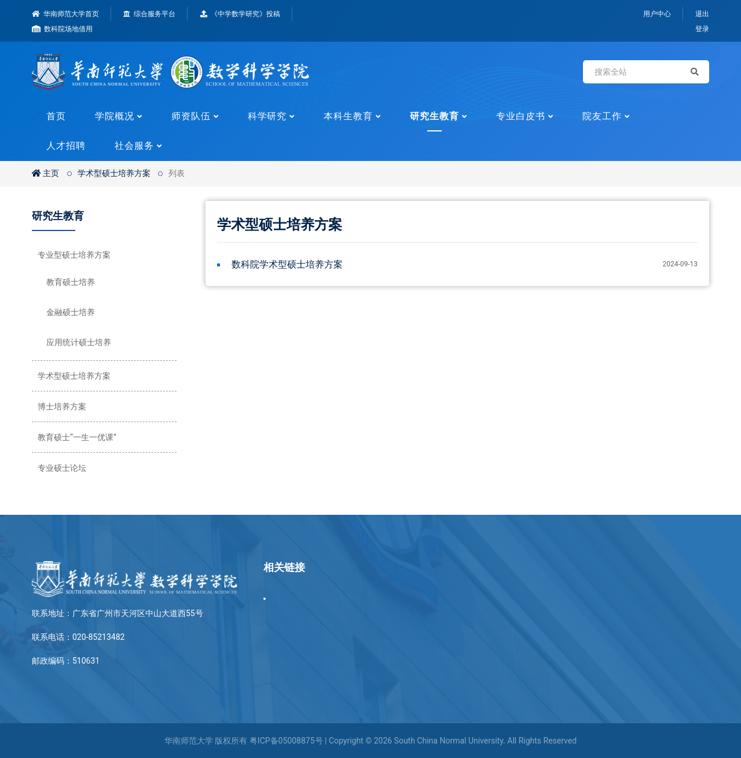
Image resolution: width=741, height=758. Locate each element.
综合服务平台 (149, 14)
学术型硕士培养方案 (114, 173)
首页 (56, 116)
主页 (45, 173)
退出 (702, 14)
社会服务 (134, 145)
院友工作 (602, 116)
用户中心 (657, 14)
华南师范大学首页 (65, 14)
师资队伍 (191, 116)
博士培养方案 (62, 406)
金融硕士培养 (70, 312)
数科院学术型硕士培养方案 (287, 264)
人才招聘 (66, 145)
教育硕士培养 (70, 282)
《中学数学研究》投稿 (240, 14)
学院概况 (114, 116)
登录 (702, 29)
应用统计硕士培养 (78, 342)
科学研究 (267, 116)
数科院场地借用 (62, 29)
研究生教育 (434, 116)
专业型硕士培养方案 (74, 254)
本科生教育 (348, 116)
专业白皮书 (520, 116)
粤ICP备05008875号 (286, 740)
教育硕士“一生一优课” (77, 437)
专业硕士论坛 (62, 468)
